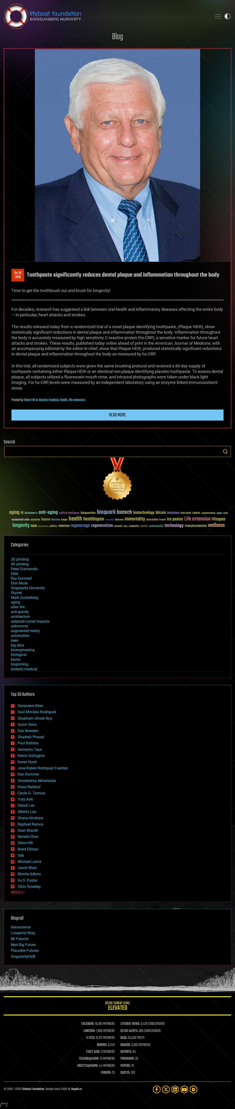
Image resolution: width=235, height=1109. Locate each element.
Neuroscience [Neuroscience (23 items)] (43, 526)
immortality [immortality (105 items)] (135, 519)
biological (19, 654)
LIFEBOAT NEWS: (130, 1024)
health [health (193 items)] (75, 519)
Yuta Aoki (25, 799)
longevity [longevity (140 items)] (21, 525)
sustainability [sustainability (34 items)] (156, 526)
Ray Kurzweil (21, 578)
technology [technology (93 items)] (174, 525)
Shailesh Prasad (31, 737)
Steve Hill (29, 400)
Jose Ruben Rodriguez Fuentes (43, 768)
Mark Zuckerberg (24, 597)
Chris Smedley (29, 886)
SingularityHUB (23, 956)
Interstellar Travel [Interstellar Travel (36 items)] (156, 520)
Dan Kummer (28, 774)
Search (225, 451)
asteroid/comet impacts (30, 621)
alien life (18, 607)
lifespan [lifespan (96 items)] (218, 519)
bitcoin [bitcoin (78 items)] (161, 512)
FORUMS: (106, 1073)
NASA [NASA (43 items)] (34, 526)
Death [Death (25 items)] (225, 513)
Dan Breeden (28, 731)
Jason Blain (27, 868)
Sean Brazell (28, 830)
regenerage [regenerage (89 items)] (80, 525)
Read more (117, 415)
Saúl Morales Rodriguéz (37, 712)
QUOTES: (125, 1073)
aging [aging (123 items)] (14, 512)
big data (17, 645)
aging (15, 602)
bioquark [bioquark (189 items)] (106, 512)
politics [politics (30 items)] (53, 526)
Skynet (16, 593)
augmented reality (25, 631)
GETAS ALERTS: (129, 1031)
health (63, 400)
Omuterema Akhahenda (37, 781)
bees (14, 640)
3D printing (20, 559)
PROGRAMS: (127, 1059)
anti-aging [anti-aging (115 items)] (48, 512)
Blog (117, 37)
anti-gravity (20, 612)
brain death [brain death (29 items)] (186, 513)
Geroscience (21, 927)
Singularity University (28, 588)
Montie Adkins (29, 874)
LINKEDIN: (89, 1031)
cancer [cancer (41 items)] (196, 513)
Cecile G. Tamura (31, 793)
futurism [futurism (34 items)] (55, 520)
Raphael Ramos (30, 824)
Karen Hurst (27, 762)
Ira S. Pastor (27, 880)
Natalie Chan (28, 836)
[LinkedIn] (175, 1089)
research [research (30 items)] (118, 526)
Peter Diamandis (24, 569)
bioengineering (23, 650)
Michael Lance (29, 861)
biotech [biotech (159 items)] (124, 512)
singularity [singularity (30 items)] (134, 526)
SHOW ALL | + (18, 893)
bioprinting (19, 664)
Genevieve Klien (30, 706)
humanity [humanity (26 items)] (109, 520)
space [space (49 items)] (144, 526)
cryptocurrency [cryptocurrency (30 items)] (208, 513)
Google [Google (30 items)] (64, 519)
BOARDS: (125, 1045)
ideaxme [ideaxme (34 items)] (119, 520)
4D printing (20, 564)
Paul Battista (28, 743)
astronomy (19, 626)
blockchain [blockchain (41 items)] (173, 513)
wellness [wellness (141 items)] (216, 525)
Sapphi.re (76, 1089)
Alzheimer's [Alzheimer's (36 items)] (31, 513)
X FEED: (90, 1038)
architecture (20, 616)
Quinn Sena (27, 724)
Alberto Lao (27, 811)
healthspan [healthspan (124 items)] (93, 519)
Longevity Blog (23, 933)
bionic (16, 659)
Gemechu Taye (30, 749)
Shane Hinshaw (30, 818)
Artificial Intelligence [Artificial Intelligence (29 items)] (69, 513)
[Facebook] (156, 1089)
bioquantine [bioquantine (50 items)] (88, 513)
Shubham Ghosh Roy (35, 718)
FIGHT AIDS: (93, 1052)
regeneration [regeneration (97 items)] (102, 525)
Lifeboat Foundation (33, 1089)
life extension (77, 400)
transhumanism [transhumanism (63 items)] (196, 526)
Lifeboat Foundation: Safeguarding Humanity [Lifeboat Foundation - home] (106, 16)
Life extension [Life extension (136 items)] (197, 519)
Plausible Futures (25, 950)
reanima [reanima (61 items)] (64, 526)
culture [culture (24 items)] (219, 513)
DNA (14, 574)
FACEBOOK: (87, 1024)
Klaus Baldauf (29, 787)
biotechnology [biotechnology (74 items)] (143, 512)
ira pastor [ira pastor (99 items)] (175, 519)
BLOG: (123, 1038)
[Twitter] (166, 1089)
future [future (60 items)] (45, 519)
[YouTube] (184, 1089)
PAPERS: (125, 1066)
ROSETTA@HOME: (87, 1066)
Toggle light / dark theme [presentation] (227, 16)
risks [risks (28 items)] (125, 526)
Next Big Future (23, 945)
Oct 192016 (17, 275)
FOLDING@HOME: (89, 1059)
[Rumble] (193, 1089)
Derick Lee (26, 805)
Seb (21, 855)
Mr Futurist (19, 939)
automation (20, 635)
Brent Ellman (28, 849)
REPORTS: (126, 1052)
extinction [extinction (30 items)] (35, 519)
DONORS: (102, 1045)
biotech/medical (49, 400)
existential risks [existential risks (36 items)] (20, 520)
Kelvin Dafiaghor (31, 756)
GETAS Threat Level (117, 1006)
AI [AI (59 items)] (22, 513)
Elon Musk (19, 583)
